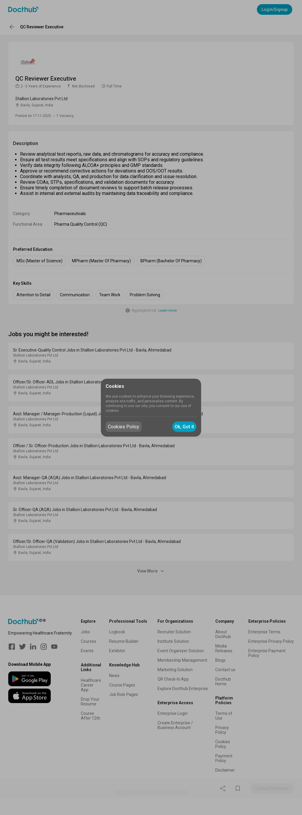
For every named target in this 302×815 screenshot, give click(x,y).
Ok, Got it (184, 427)
